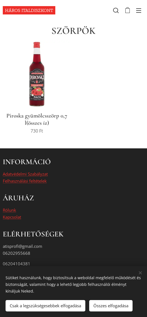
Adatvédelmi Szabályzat (25, 174)
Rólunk (9, 210)
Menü (138, 10)
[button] (116, 10)
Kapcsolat (12, 217)
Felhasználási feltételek (25, 181)
